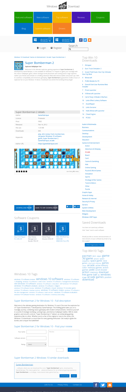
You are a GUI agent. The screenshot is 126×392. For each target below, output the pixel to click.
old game (41, 125)
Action (87, 134)
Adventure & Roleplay (93, 137)
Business (85, 116)
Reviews (56, 17)
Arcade (49, 46)
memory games (95, 255)
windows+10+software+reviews (24, 284)
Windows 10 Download (21, 46)
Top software (45, 17)
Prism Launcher (91, 79)
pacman (87, 243)
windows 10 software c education (48, 273)
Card (87, 147)
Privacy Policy (62, 374)
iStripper (88, 54)
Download (64, 365)
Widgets (85, 201)
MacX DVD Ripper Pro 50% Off (19, 227)
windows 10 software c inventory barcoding (50, 284)
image (84, 265)
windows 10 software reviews (24, 268)
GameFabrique (43, 129)
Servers (85, 192)
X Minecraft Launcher (93, 82)
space (102, 246)
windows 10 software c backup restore (27, 279)
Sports (87, 165)
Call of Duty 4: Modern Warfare (96, 86)
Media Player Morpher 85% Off (47, 227)
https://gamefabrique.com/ (48, 133)
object (99, 243)
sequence (85, 248)
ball (95, 262)
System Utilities (88, 195)
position (108, 264)
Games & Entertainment (38, 46)
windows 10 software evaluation (65, 281)
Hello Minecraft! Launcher (95, 100)
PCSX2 (88, 107)
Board (87, 144)
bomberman (59, 123)
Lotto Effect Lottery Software (96, 89)
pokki (91, 257)
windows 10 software (49, 268)
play (39, 123)
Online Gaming (90, 156)
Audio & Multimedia (89, 113)
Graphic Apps (87, 180)
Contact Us (77, 374)
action (85, 259)
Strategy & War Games (93, 168)
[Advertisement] (47, 85)
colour (84, 253)
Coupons (69, 17)
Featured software (20, 17)
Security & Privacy (88, 189)
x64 (43, 123)
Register (58, 37)
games (105, 250)
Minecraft (88, 67)
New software (32, 17)
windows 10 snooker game (66, 277)
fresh (53, 123)
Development (87, 125)
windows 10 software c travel (45, 277)
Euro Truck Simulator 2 (93, 58)
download (88, 267)
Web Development (89, 198)
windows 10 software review (52, 279)
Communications (88, 119)
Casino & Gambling (92, 150)
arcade (52, 129)
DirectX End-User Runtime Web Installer (95, 74)
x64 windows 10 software (25, 272)
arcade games (95, 264)
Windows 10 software (53, 125)
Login (43, 37)
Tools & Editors (90, 171)
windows (106, 262)
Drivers (105, 17)
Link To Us (48, 374)
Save (74, 365)
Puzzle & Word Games (93, 159)
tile (99, 262)
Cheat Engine (91, 103)
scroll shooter (101, 257)
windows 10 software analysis (26, 275)
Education (85, 128)
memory (94, 259)
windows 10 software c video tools (34, 271)
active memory (101, 253)
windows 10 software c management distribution (63, 271)
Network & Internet (89, 186)
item (94, 243)
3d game (87, 246)
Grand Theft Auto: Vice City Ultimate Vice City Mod (96, 62)
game (40, 127)
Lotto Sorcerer (91, 96)
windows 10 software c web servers (41, 281)
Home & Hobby (87, 183)
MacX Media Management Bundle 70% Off (33, 228)
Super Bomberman (24, 353)
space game (96, 248)
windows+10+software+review (24, 277)
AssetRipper (90, 93)
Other (87, 174)
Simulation (89, 162)
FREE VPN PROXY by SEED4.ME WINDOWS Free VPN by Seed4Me (62, 229)
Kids (86, 153)
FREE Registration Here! (94, 232)
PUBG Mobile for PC (92, 70)
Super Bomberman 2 (58, 46)
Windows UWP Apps (89, 205)
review (47, 123)
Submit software (93, 17)
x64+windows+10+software (69, 273)
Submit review (73, 339)
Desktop (85, 122)
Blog (81, 17)
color (84, 255)
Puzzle (87, 177)
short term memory (94, 251)
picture (96, 246)
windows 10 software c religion (49, 275)
